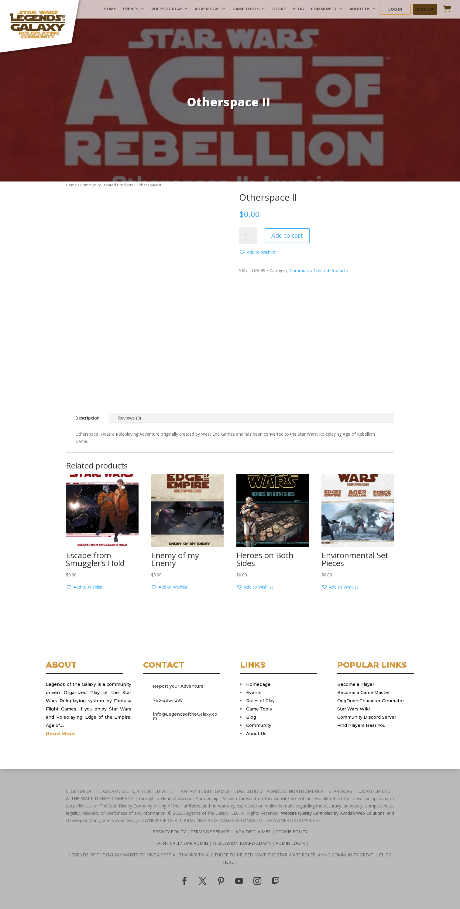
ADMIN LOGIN (291, 843)
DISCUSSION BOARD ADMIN (242, 843)
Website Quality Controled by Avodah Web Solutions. (333, 813)
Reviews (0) (129, 418)
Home (71, 185)
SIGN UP (425, 9)
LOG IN (395, 9)
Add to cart (287, 235)
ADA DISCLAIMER (253, 832)
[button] (257, 252)
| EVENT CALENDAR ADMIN (180, 843)
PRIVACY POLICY (170, 832)
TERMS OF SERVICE (211, 832)
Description (87, 418)
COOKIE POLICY (291, 832)
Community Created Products (106, 185)
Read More (60, 734)
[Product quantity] (248, 235)
